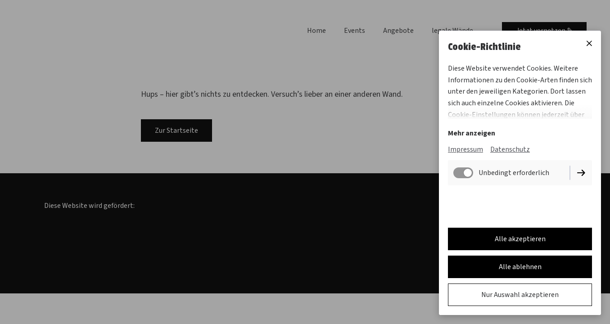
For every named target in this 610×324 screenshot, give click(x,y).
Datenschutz (510, 149)
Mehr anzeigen (471, 133)
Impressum (465, 149)
